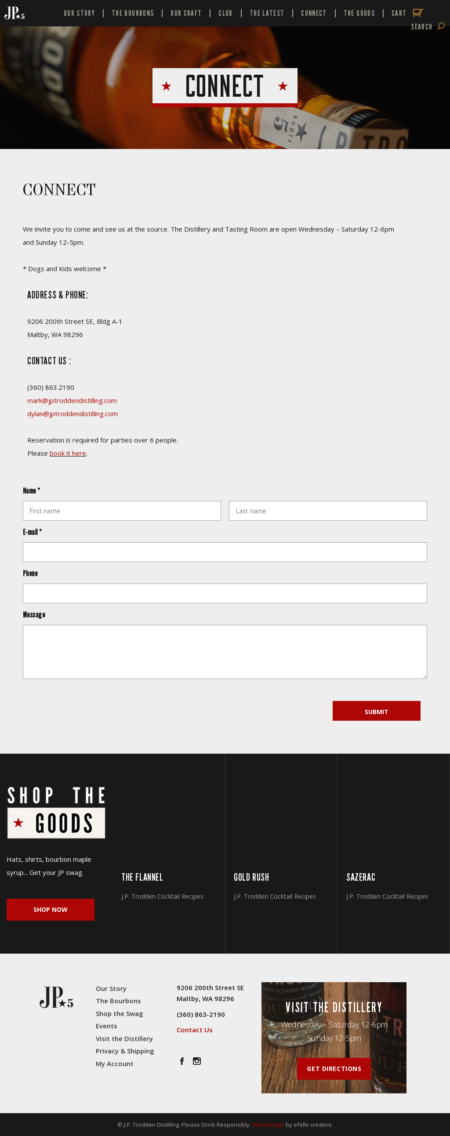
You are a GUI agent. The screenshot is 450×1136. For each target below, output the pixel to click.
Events (106, 1025)
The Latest (267, 13)
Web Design (268, 1125)
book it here (68, 453)
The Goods (359, 13)
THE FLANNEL (142, 877)
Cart (399, 13)
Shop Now (50, 909)
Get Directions (334, 1068)
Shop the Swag (119, 1013)
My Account (115, 1063)
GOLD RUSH (251, 877)
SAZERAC (360, 877)
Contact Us (195, 1029)
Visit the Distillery (124, 1038)
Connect (314, 13)
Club (225, 13)
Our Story (79, 13)
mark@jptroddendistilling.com (72, 400)
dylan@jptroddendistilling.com (72, 413)
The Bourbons (133, 13)
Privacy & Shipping (125, 1050)
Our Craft (186, 13)
